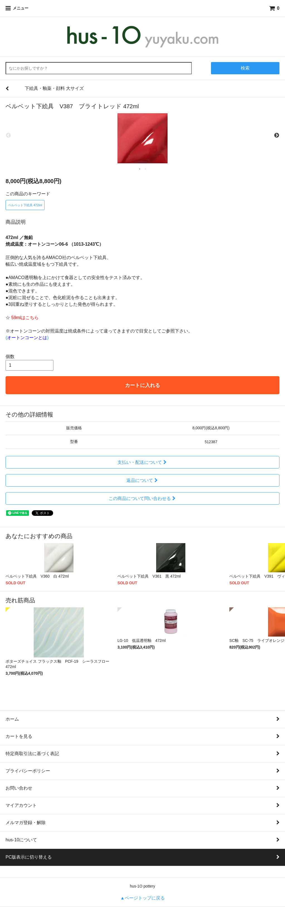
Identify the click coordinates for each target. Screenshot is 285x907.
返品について (142, 480)
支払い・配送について (142, 462)
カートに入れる (142, 385)
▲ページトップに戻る (142, 898)
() (27, 337)
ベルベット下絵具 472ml (25, 205)
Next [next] (276, 135)
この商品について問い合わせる (143, 498)
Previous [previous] (8, 135)
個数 (10, 356)
